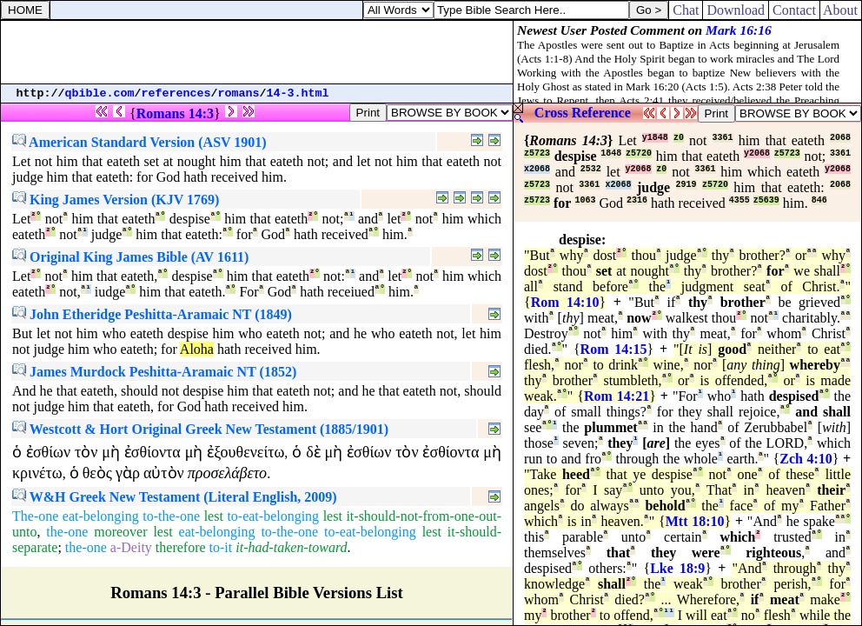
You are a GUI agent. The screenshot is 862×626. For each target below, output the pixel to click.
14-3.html (298, 93)
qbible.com (100, 93)
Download (735, 10)
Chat (685, 10)
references (176, 93)
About (840, 10)
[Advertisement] (257, 52)
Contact (794, 10)
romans (239, 93)
